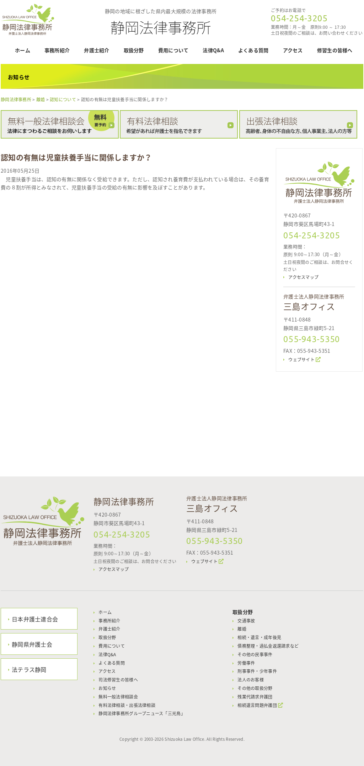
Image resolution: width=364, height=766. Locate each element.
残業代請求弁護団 (254, 697)
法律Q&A (213, 50)
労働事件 (246, 663)
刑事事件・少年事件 (257, 671)
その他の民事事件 (254, 654)
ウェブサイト (301, 359)
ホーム (22, 50)
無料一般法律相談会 (118, 697)
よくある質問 (253, 50)
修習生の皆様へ (335, 50)
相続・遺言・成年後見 (259, 637)
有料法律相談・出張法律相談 (126, 705)
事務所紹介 (57, 50)
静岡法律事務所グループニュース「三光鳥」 (141, 713)
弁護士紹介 (96, 50)
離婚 (241, 629)
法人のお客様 (250, 679)
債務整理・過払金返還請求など (268, 646)
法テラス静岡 (29, 669)
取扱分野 (134, 50)
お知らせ (107, 688)
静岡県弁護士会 (32, 644)
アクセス (293, 50)
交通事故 (246, 620)
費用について (173, 50)
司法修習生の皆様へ (118, 679)
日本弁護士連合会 (35, 619)
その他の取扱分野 (254, 688)
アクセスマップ (303, 277)
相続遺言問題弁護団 (257, 705)
